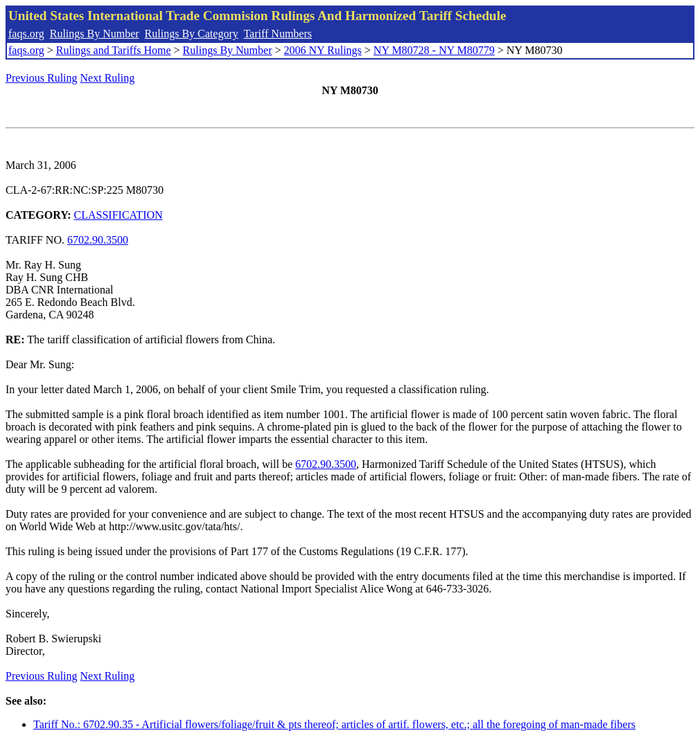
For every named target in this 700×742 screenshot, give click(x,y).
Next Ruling (107, 78)
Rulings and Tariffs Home (113, 50)
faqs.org (26, 33)
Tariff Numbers (277, 33)
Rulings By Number (94, 33)
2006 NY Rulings (323, 50)
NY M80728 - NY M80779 (434, 50)
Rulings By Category (191, 33)
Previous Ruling (42, 78)
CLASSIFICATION (118, 215)
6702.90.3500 (97, 240)
